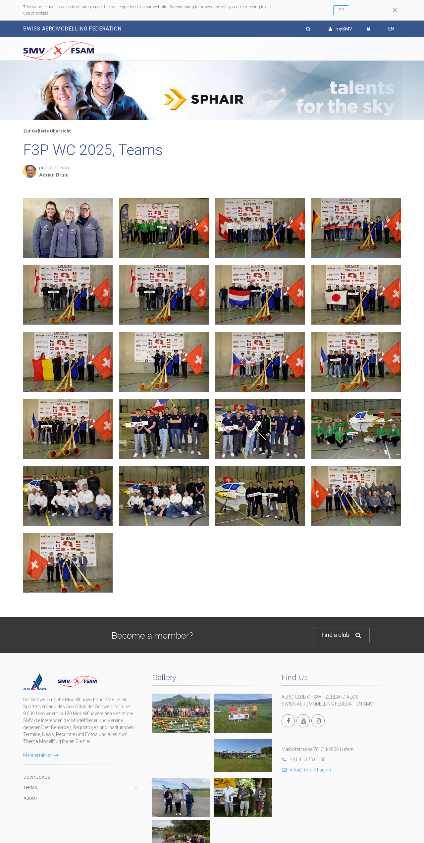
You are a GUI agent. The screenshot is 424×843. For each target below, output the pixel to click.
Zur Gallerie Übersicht (47, 131)
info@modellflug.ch (306, 769)
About (30, 798)
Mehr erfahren (41, 755)
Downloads (37, 777)
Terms (30, 787)
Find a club (341, 635)
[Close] (395, 10)
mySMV (340, 28)
